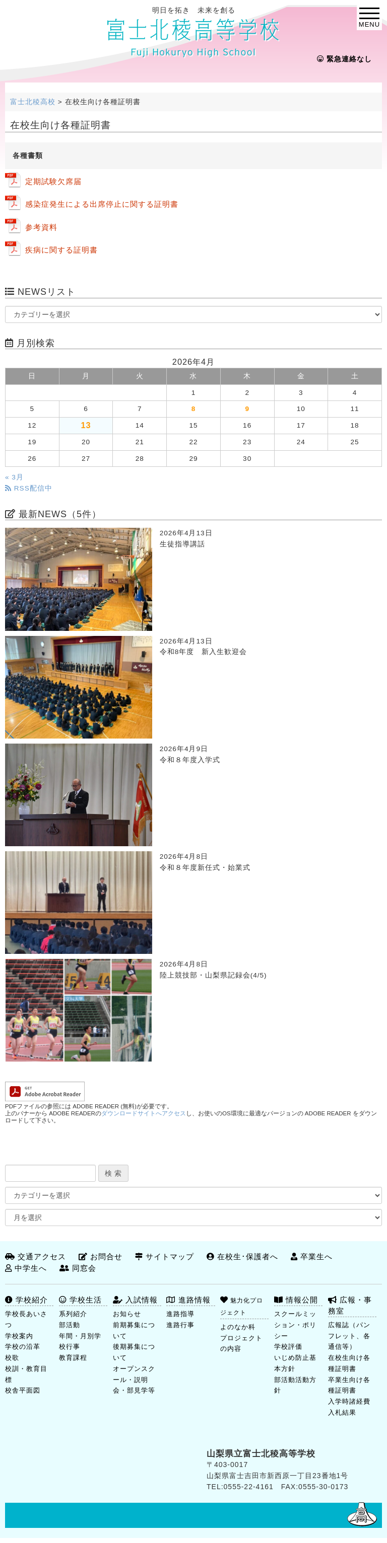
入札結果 (342, 1412)
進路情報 (188, 1299)
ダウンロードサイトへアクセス (143, 1113)
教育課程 (73, 1357)
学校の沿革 (22, 1346)
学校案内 (19, 1336)
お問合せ (100, 1256)
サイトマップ (164, 1256)
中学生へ (26, 1268)
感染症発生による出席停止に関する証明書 (101, 204)
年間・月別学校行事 (80, 1341)
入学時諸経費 (349, 1401)
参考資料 (41, 227)
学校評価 (288, 1346)
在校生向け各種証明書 (349, 1363)
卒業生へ (312, 1256)
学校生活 (80, 1299)
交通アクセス (35, 1256)
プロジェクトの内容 (241, 1343)
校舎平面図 (22, 1390)
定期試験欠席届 (53, 181)
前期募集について (134, 1330)
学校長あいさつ (26, 1319)
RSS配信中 (28, 488)
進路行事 (180, 1325)
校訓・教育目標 (26, 1374)
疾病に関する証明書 (61, 250)
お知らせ (127, 1314)
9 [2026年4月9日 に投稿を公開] (247, 409)
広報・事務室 (350, 1305)
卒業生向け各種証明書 (349, 1385)
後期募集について (134, 1352)
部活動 (69, 1325)
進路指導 (180, 1314)
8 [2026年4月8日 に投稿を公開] (193, 409)
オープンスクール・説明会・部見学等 (134, 1380)
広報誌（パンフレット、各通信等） (349, 1336)
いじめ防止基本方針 (295, 1363)
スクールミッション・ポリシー (295, 1325)
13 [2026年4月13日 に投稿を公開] (86, 425)
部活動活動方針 (295, 1385)
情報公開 (296, 1299)
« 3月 (14, 477)
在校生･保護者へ (242, 1256)
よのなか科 (237, 1327)
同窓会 (77, 1268)
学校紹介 (26, 1299)
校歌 (12, 1357)
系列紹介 (73, 1314)
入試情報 (135, 1299)
